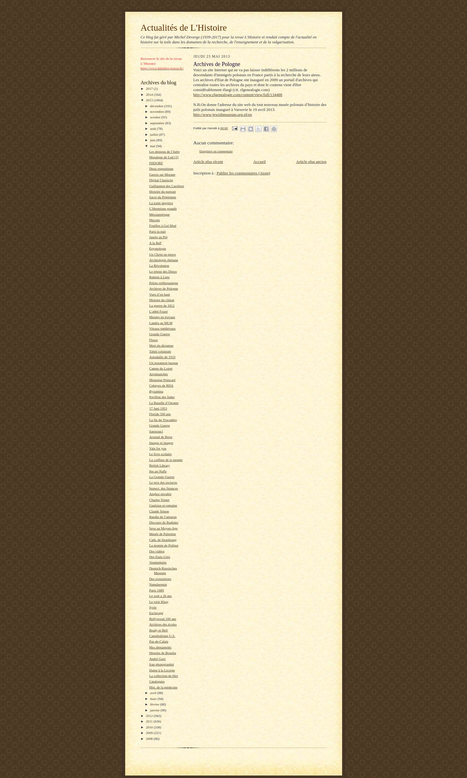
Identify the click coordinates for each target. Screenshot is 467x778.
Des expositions (160, 579)
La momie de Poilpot (163, 545)
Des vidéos (156, 551)
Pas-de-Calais (158, 641)
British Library (159, 465)
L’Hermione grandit (163, 208)
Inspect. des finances (163, 488)
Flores (153, 340)
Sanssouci (156, 431)
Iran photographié (161, 664)
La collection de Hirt (163, 676)
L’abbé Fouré (158, 311)
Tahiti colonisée (160, 351)
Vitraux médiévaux (162, 328)
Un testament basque (163, 363)
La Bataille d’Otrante (163, 403)
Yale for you (157, 448)
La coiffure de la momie (166, 460)
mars (154, 699)
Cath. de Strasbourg (162, 540)
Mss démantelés (160, 647)
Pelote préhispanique (163, 283)
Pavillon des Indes (161, 397)
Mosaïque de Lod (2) (163, 157)
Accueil (259, 161)
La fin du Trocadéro (163, 420)
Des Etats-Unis (159, 557)
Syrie (152, 607)
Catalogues (157, 681)
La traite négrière (161, 203)
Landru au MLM (160, 323)
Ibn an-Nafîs (157, 471)
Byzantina (156, 391)
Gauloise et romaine (163, 505)
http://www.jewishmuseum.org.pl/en (222, 114)
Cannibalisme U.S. (162, 636)
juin (153, 140)
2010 (150, 727)
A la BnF (155, 243)
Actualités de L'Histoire (184, 28)
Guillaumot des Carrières (166, 186)
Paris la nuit (157, 231)
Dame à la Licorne (162, 670)
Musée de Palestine (162, 534)
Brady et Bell (158, 630)
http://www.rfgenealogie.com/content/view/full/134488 (237, 94)
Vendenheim (157, 562)
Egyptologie (157, 248)
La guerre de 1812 (161, 305)
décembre (157, 106)
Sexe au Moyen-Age (163, 528)
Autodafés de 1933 (162, 357)
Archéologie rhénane (163, 260)
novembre (157, 111)
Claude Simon (159, 511)
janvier (155, 710)
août (153, 128)
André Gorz (157, 659)
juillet (154, 134)
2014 (150, 94)
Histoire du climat (161, 300)
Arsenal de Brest (160, 437)
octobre (155, 117)
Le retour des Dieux (163, 271)
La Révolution (159, 265)
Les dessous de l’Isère (164, 151)
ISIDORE (156, 163)
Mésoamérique (159, 214)
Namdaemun (158, 584)
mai (153, 146)
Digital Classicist (161, 180)
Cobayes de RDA (161, 385)
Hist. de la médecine (163, 687)
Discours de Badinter (163, 522)
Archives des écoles (163, 624)
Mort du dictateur (161, 345)
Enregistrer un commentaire (216, 151)
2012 (150, 716)
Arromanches (158, 374)
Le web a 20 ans (160, 596)
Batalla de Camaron (163, 517)
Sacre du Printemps (162, 197)
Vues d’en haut (159, 294)
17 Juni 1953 (158, 408)
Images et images (161, 443)
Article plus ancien (311, 161)
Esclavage (156, 613)
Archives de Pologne (163, 288)
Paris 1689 (156, 590)
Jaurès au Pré (158, 237)
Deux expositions (161, 168)
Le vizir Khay (158, 602)
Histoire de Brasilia (162, 653)
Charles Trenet (159, 500)
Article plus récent (208, 161)
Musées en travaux (162, 317)
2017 (150, 88)
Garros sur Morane (162, 174)
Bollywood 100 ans (162, 619)
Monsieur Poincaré (162, 380)
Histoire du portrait (162, 191)
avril (153, 693)
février (155, 704)
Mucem (154, 220)
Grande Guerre (159, 334)
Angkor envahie (160, 494)
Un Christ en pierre (162, 254)
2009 (150, 733)
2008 (150, 739)
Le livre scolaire (160, 454)
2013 (150, 100)
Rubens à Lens (159, 277)
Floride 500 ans (160, 414)
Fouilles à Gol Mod (162, 225)
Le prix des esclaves (163, 482)
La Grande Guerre (161, 477)
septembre (157, 123)
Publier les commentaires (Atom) (243, 173)
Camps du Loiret (160, 368)
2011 (150, 721)
